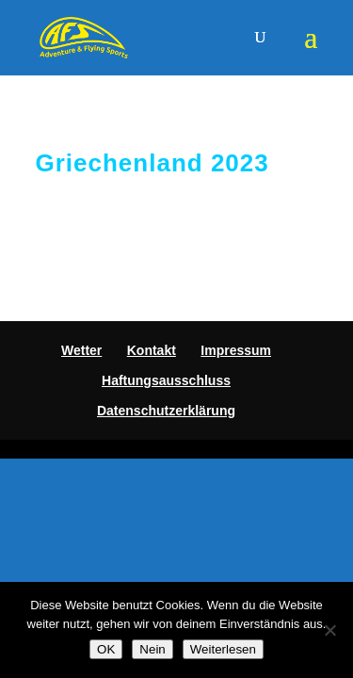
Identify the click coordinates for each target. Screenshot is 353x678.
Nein (152, 649)
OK (106, 649)
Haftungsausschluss (166, 380)
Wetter (81, 350)
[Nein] (329, 630)
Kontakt (151, 350)
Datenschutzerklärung (166, 410)
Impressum (236, 350)
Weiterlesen (223, 649)
